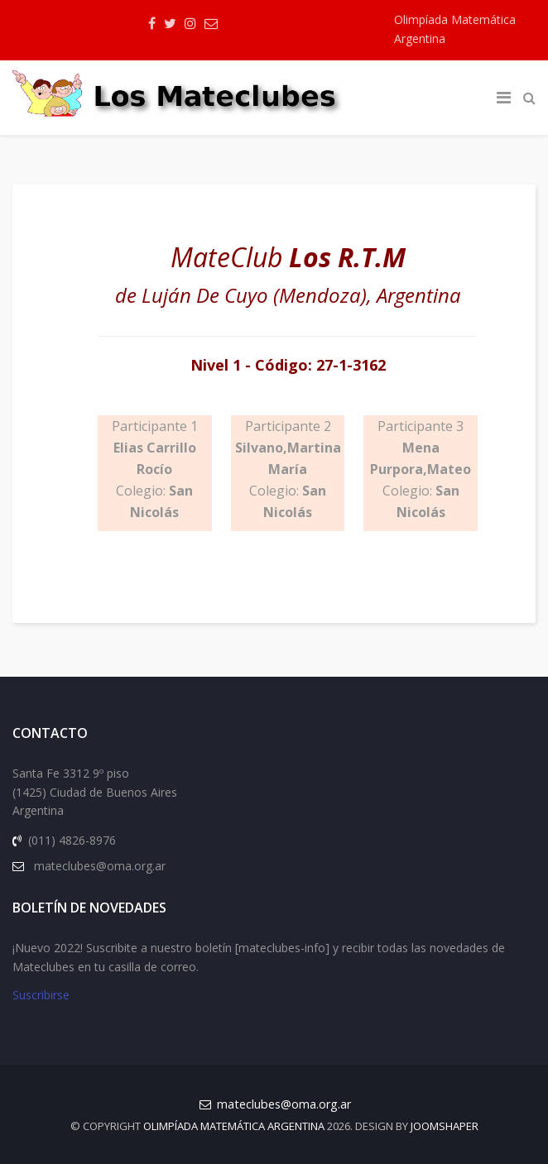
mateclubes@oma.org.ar (284, 1104)
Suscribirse (41, 995)
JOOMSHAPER (444, 1125)
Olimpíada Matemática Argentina (233, 1125)
